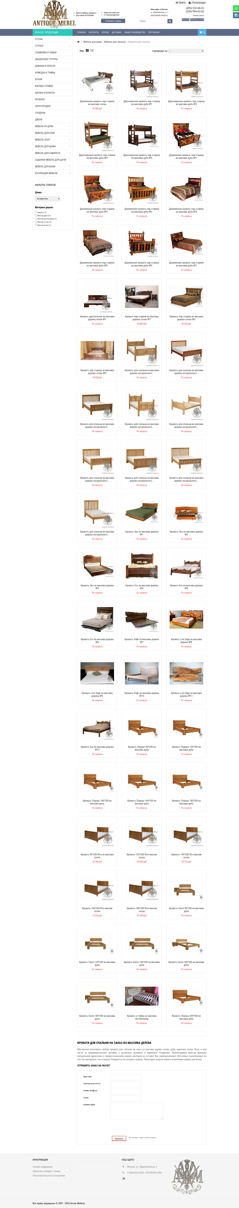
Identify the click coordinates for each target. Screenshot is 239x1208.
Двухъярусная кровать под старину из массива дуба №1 (141, 103)
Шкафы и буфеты (45, 92)
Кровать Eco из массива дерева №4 (141, 587)
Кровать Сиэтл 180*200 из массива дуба (97, 1017)
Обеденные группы (46, 59)
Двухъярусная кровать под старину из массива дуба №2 (186, 103)
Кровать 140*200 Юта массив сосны (186, 856)
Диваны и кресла (45, 65)
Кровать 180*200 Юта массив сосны (142, 910)
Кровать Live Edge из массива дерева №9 (97, 694)
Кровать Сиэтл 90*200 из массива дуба (186, 910)
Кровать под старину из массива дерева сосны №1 (142, 318)
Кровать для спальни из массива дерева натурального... (142, 372)
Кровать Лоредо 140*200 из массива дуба (97, 802)
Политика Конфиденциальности (49, 1181)
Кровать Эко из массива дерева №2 (186, 533)
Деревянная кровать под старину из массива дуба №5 (97, 264)
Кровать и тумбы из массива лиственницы (142, 1017)
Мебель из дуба (52, 126)
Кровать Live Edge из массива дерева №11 (186, 694)
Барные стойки (44, 86)
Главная (81, 32)
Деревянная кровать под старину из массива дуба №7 (186, 264)
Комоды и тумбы (45, 72)
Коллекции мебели (52, 173)
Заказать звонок (198, 15)
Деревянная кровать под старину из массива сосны (97, 103)
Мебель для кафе (52, 133)
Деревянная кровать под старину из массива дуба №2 (97, 210)
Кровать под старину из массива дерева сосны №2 (186, 318)
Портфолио (154, 32)
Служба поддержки (43, 1168)
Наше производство (135, 32)
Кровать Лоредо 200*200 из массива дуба (186, 1017)
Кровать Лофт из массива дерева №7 (142, 641)
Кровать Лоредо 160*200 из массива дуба (141, 802)
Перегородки (42, 106)
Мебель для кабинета (52, 153)
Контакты (94, 32)
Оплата (105, 32)
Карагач (41, 212)
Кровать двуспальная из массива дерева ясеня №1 (97, 318)
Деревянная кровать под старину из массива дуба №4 (186, 210)
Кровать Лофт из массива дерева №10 (142, 694)
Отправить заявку (113, 21)
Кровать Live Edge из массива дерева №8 (186, 641)
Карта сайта (39, 1185)
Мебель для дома (52, 146)
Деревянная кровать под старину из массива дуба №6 (142, 264)
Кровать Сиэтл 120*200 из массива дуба (97, 963)
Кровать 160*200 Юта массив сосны (97, 910)
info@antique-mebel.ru (159, 15)
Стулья (52, 45)
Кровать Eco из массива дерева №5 (186, 587)
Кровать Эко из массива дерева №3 (97, 587)
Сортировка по (159, 51)
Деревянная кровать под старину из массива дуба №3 (142, 210)
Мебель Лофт (52, 139)
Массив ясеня (44, 225)
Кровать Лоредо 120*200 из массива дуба (186, 748)
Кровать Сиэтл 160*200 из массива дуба (186, 963)
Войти (180, 2)
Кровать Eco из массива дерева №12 (97, 748)
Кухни (38, 79)
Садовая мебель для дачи (52, 159)
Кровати (40, 99)
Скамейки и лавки (46, 52)
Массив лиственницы (47, 219)
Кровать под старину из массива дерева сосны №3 (97, 372)
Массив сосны (44, 222)
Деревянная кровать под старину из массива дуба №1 (186, 156)
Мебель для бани (52, 166)
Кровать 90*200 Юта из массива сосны (97, 856)
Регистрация (197, 2)
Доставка (116, 32)
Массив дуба (44, 216)
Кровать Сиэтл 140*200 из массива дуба (142, 963)
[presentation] (141, 1127)
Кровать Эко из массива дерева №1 (141, 533)
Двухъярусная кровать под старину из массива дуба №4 (141, 156)
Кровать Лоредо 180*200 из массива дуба (186, 802)
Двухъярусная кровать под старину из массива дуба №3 (97, 156)
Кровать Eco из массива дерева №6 (97, 641)
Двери (38, 119)
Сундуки (40, 112)
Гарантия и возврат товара (46, 1172)
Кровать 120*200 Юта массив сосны (142, 856)
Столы (52, 39)
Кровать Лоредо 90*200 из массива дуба (142, 748)
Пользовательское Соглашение (49, 1177)
